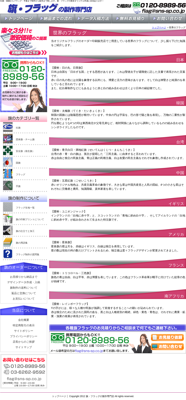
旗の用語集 (22, 242)
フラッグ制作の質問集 (27, 254)
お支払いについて (24, 298)
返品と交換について (23, 293)
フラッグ (20, 174)
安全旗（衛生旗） (25, 151)
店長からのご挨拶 (24, 341)
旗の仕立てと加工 (25, 231)
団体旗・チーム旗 (25, 139)
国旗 (18, 162)
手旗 (18, 186)
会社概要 (23, 319)
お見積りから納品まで (23, 276)
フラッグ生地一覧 (25, 207)
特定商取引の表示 (24, 325)
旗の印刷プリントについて (30, 219)
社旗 (18, 127)
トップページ (159, 27)
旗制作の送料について (23, 287)
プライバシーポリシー (23, 336)
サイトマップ (23, 347)
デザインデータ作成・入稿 (23, 282)
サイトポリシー (23, 330)
